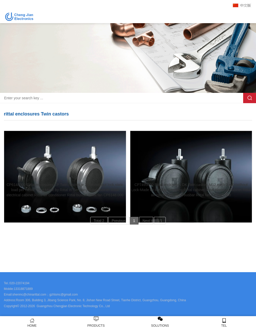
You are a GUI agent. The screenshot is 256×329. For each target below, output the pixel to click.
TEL (224, 322)
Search (249, 98)
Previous (118, 221)
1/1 (159, 221)
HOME (32, 322)
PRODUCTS (96, 325)
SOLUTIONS (160, 325)
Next (146, 221)
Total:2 (99, 221)
